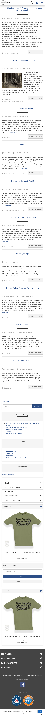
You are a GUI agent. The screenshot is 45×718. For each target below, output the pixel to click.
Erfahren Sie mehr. (17, 715)
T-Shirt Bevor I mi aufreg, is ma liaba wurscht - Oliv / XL (22, 552)
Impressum (27, 675)
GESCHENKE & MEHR (11, 487)
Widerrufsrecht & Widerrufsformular (13, 675)
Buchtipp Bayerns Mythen (22, 108)
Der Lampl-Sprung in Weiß (22, 181)
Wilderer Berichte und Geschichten (12, 101)
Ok (40, 711)
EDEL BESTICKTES (10, 496)
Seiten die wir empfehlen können (22, 217)
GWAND (7, 483)
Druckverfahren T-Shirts (22, 361)
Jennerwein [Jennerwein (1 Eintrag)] (5, 474)
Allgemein (7, 53)
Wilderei (22, 145)
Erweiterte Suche (22, 581)
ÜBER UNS (14, 53)
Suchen (23, 576)
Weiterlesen (35, 52)
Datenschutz (38, 675)
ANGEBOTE (8, 491)
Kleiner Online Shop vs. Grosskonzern (22, 288)
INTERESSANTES (9, 246)
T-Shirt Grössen (22, 324)
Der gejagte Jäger (22, 254)
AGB (32, 675)
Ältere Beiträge (6, 401)
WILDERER (7, 99)
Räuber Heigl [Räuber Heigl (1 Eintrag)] (11, 474)
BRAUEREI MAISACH (11, 500)
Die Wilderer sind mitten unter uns (22, 60)
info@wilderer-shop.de (22, 18)
